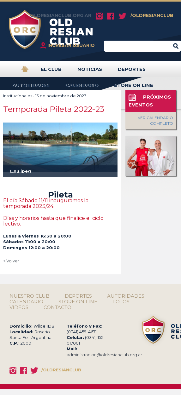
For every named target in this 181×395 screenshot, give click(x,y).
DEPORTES (132, 71)
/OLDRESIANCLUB (151, 15)
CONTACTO (57, 307)
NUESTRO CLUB (29, 296)
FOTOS (121, 302)
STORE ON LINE (133, 87)
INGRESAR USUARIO (71, 45)
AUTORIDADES (30, 87)
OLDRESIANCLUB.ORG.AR (60, 15)
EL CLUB (51, 71)
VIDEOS (18, 307)
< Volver (11, 260)
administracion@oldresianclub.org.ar (104, 354)
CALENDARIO (81, 87)
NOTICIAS (89, 71)
